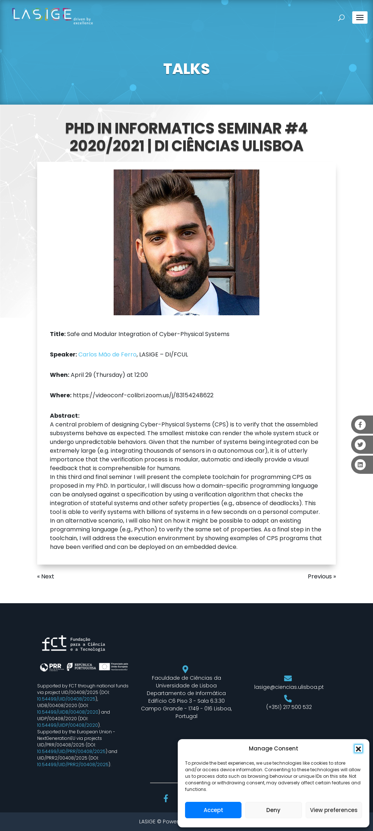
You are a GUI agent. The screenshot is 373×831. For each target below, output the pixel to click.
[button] (358, 748)
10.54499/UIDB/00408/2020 (67, 712)
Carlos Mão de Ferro (107, 354)
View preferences (334, 810)
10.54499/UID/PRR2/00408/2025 (73, 764)
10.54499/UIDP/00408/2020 (67, 725)
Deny (273, 810)
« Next (45, 576)
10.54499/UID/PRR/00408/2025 (71, 751)
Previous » (322, 576)
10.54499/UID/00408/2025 (66, 699)
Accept (213, 810)
